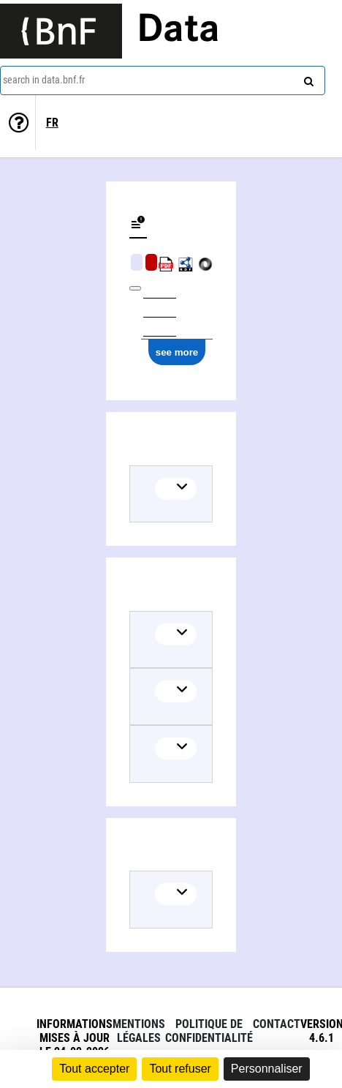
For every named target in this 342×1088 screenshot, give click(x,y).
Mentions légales (139, 1031)
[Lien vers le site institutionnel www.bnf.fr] (61, 31)
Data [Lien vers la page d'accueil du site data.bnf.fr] (178, 30)
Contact (276, 1024)
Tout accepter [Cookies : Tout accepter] (94, 1068)
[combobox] (162, 80)
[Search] (307, 78)
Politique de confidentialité (209, 1031)
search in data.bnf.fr (44, 80)
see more (177, 352)
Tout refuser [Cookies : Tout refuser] (179, 1068)
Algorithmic (151, 262)
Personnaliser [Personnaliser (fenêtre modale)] (267, 1068)
